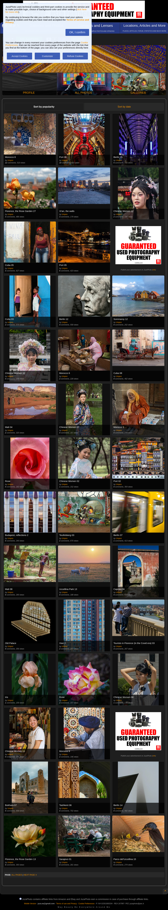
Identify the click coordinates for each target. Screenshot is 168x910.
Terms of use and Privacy (66, 904)
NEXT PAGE (30, 875)
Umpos (10, 160)
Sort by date (124, 106)
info (154, 270)
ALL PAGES (16, 875)
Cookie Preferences (86, 904)
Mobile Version (30, 904)
